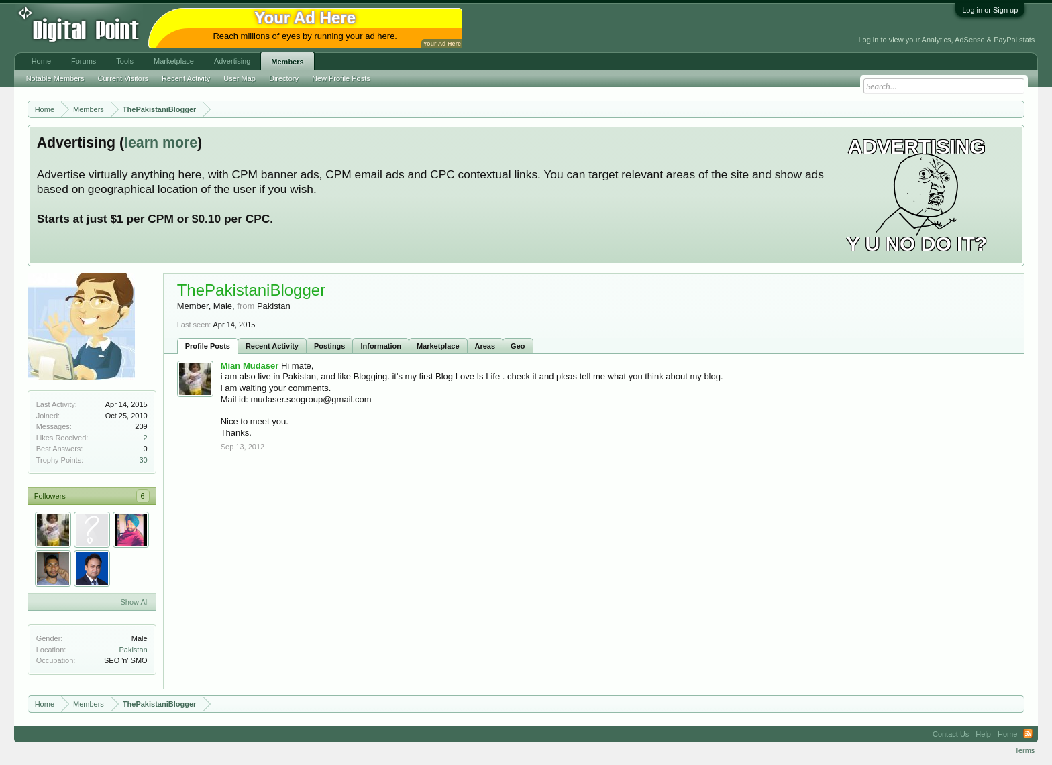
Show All (134, 602)
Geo (518, 346)
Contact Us (951, 734)
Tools (125, 61)
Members (287, 62)
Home (41, 61)
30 (143, 460)
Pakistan (133, 650)
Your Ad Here (442, 43)
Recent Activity (272, 346)
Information (380, 346)
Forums (83, 61)
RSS (1027, 734)
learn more (160, 143)
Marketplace (438, 346)
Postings (329, 346)
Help (983, 734)
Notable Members (55, 78)
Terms (1024, 750)
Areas (485, 346)
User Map (239, 78)
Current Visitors (123, 78)
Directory (284, 78)
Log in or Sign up (990, 10)
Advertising (232, 61)
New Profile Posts (341, 78)
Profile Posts (207, 346)
